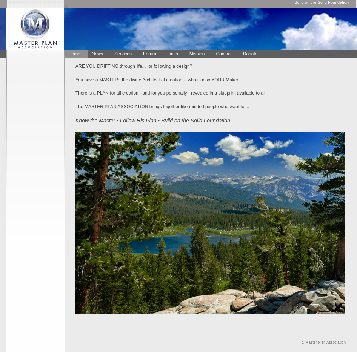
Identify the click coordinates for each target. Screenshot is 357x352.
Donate (250, 54)
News (97, 54)
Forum (149, 54)
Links (173, 54)
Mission (197, 54)
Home (74, 54)
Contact (223, 54)
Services (123, 54)
